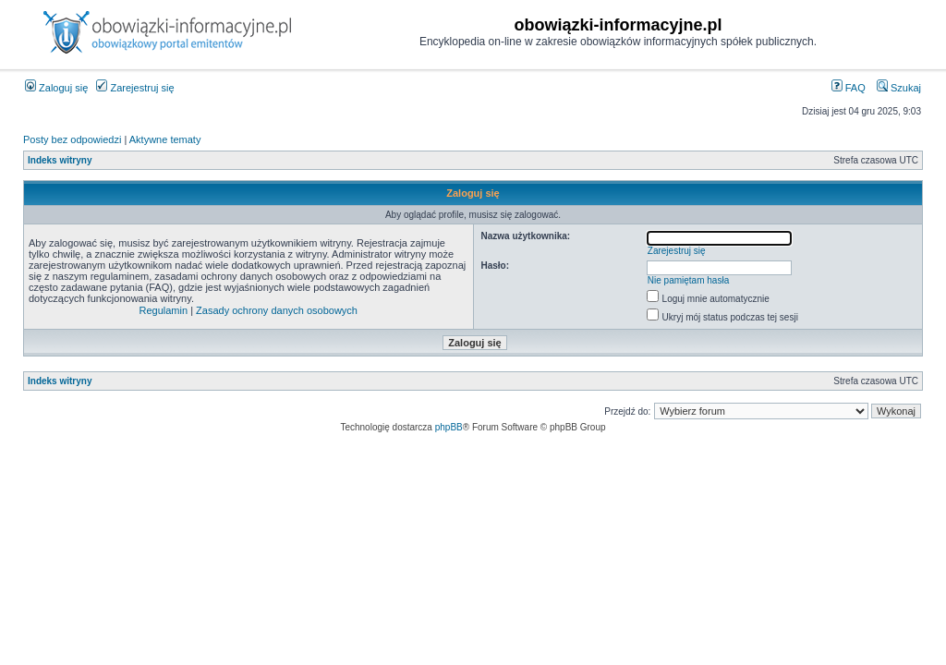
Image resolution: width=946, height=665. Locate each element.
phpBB (449, 427)
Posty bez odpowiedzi (72, 139)
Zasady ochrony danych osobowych (277, 310)
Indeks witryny (59, 160)
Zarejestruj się (135, 87)
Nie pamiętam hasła (688, 280)
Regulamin (163, 310)
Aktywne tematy (165, 139)
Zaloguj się (56, 87)
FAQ (848, 87)
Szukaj (899, 87)
